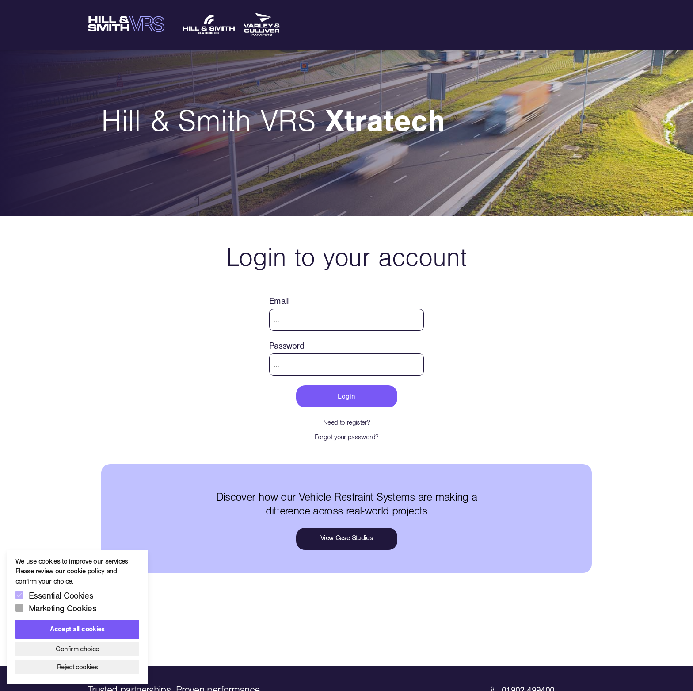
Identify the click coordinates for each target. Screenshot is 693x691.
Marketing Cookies (62, 608)
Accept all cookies (77, 629)
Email (279, 301)
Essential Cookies (61, 596)
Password (286, 346)
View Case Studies (346, 538)
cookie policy (85, 571)
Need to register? (346, 422)
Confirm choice (77, 649)
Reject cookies (77, 667)
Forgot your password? (347, 437)
